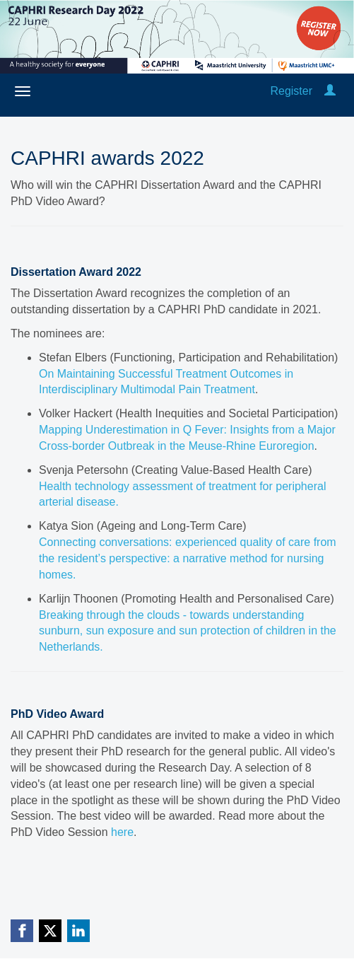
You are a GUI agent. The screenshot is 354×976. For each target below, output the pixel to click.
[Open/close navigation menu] (22, 91)
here (122, 832)
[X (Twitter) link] (50, 930)
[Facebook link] (22, 930)
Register (291, 91)
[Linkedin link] (78, 930)
